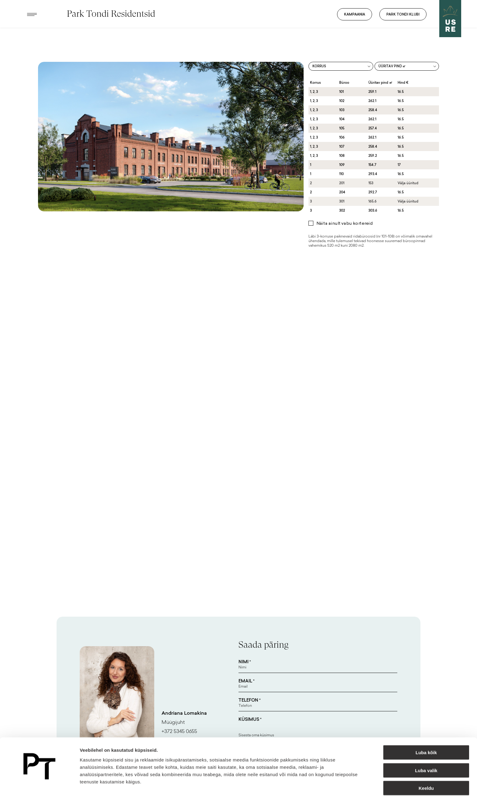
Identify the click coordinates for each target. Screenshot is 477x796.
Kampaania (354, 14)
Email (246, 681)
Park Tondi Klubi (403, 14)
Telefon (249, 700)
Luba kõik (426, 735)
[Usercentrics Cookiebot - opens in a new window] (39, 784)
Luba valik (426, 753)
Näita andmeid (314, 784)
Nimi (244, 661)
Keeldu (426, 770)
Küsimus (250, 719)
